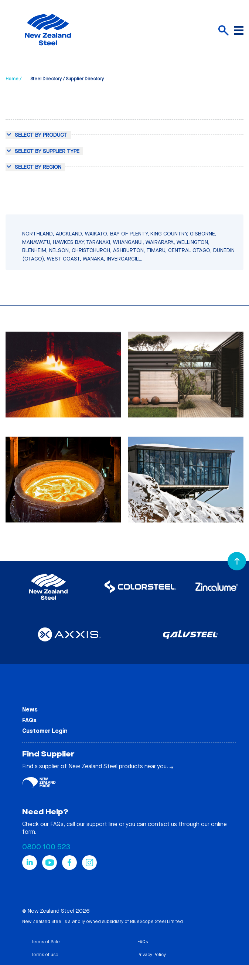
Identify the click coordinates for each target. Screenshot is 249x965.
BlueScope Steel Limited (156, 921)
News (30, 709)
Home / (13, 79)
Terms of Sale (45, 942)
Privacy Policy (151, 955)
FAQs (29, 720)
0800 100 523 (46, 847)
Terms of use (44, 955)
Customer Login (45, 730)
